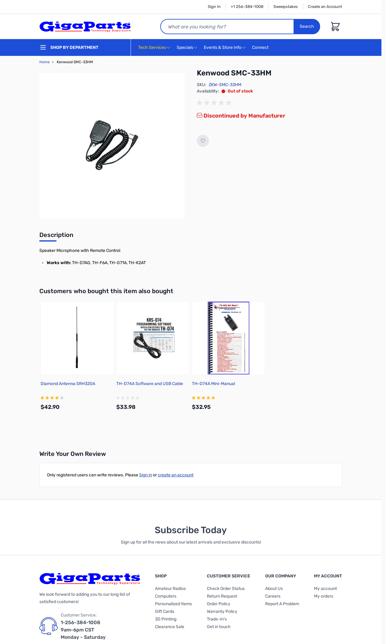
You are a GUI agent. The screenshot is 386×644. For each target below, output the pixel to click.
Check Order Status (226, 588)
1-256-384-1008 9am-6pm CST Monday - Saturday (83, 630)
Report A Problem (282, 603)
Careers (272, 596)
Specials (185, 47)
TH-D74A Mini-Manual (213, 383)
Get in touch (219, 626)
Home (44, 62)
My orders (323, 596)
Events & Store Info (222, 47)
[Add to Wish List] (203, 141)
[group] (215, 103)
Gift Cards (164, 611)
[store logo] (85, 26)
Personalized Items (173, 603)
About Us (274, 588)
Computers (165, 596)
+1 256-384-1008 (247, 6)
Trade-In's (217, 619)
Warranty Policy (222, 611)
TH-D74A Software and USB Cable (149, 383)
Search (307, 26)
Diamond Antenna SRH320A (68, 383)
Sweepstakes (285, 6)
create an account (175, 475)
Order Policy (218, 603)
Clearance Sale (169, 626)
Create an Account (325, 6)
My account (325, 588)
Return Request (222, 596)
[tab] (56, 237)
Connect (261, 47)
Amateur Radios (170, 588)
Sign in (145, 475)
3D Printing (165, 619)
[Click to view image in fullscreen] (112, 145)
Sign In (214, 6)
